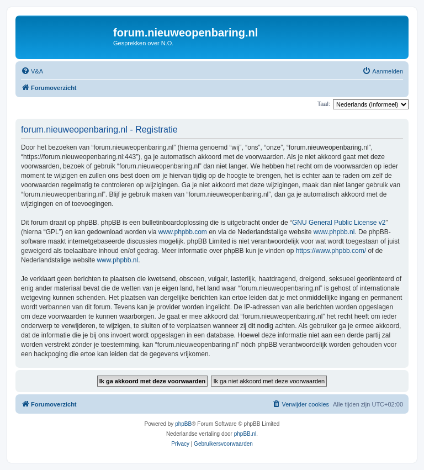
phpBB (183, 424)
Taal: (323, 104)
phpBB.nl (245, 434)
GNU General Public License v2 (338, 222)
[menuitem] (32, 71)
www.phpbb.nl (334, 232)
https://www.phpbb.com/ (331, 251)
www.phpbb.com (182, 232)
